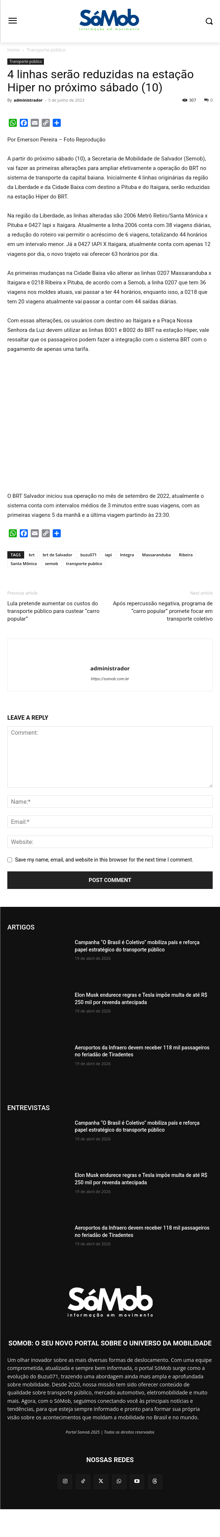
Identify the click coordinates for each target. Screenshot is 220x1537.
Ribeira (186, 554)
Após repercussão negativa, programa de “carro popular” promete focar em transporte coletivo (163, 611)
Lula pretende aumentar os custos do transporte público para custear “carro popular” (53, 611)
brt (32, 554)
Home (13, 50)
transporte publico (84, 563)
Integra (127, 554)
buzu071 (88, 554)
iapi (108, 554)
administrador (28, 100)
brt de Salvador (57, 554)
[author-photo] (110, 656)
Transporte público (46, 50)
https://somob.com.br (110, 679)
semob (51, 563)
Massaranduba (156, 554)
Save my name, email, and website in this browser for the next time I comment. (104, 860)
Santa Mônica (24, 563)
